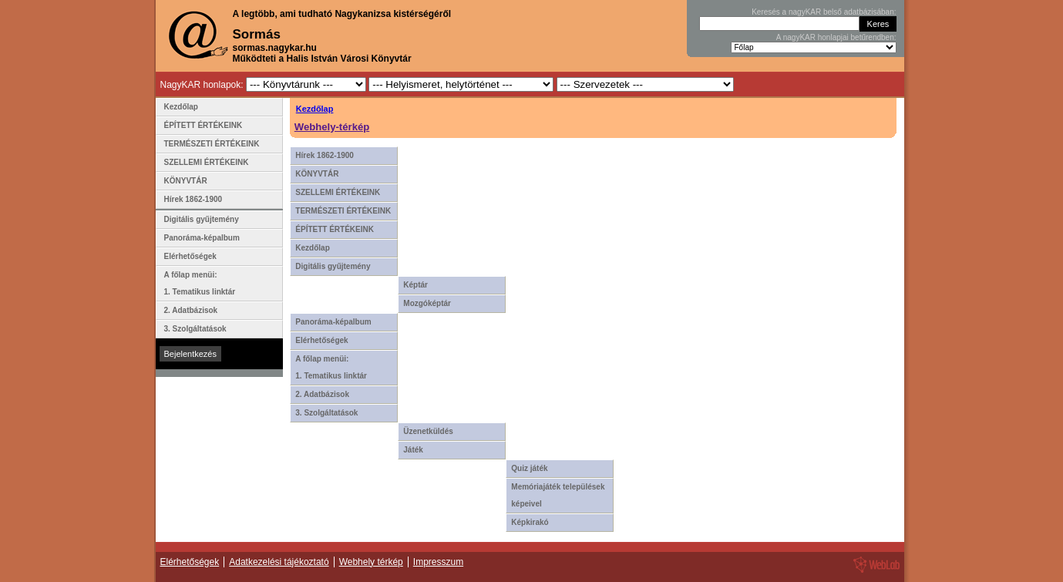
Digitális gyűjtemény (332, 266)
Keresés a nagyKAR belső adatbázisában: (824, 12)
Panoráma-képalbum (333, 322)
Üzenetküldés (427, 431)
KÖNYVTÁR (316, 174)
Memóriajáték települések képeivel (557, 495)
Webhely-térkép (332, 127)
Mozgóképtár (427, 303)
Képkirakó (529, 522)
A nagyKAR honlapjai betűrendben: (836, 37)
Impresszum (438, 562)
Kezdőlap (315, 108)
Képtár (415, 285)
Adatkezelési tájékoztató (278, 562)
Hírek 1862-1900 (324, 155)
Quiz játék (529, 468)
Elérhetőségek (321, 340)
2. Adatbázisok (322, 394)
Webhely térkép (371, 562)
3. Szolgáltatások (326, 413)
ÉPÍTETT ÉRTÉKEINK (334, 229)
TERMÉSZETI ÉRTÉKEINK (343, 211)
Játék (413, 450)
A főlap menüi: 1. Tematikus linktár (331, 367)
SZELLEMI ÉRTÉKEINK (337, 192)
